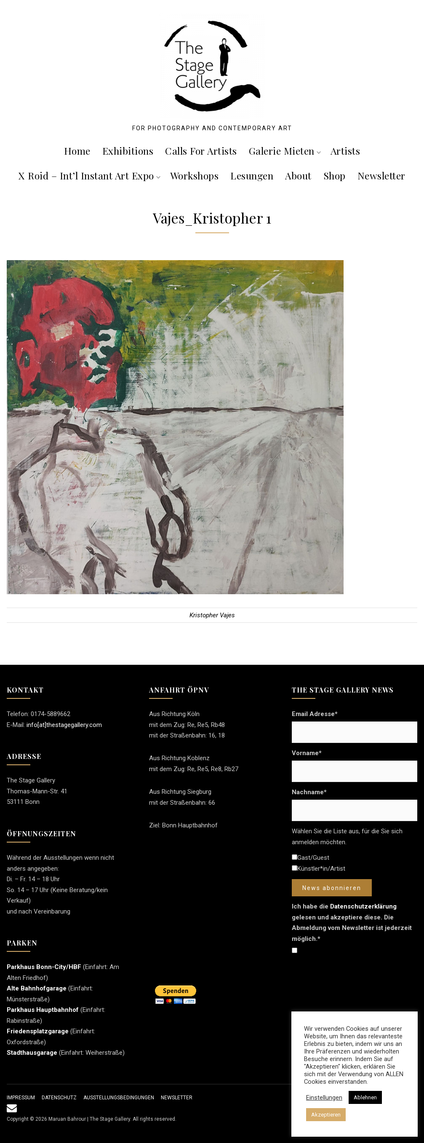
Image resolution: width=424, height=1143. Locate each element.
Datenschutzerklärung (363, 906)
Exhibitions (128, 150)
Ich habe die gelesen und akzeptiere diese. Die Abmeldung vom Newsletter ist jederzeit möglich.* (352, 923)
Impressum (21, 1098)
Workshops (194, 175)
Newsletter (381, 175)
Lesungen (251, 175)
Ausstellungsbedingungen (118, 1098)
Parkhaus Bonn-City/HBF (44, 967)
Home (77, 150)
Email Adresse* (315, 714)
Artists (345, 150)
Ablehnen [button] (365, 1097)
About (298, 175)
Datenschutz (59, 1098)
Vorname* (307, 753)
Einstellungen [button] (324, 1097)
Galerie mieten (285, 150)
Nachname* (309, 792)
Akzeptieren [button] (326, 1114)
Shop (334, 175)
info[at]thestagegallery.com (64, 725)
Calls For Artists (201, 150)
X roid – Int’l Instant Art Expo (89, 175)
